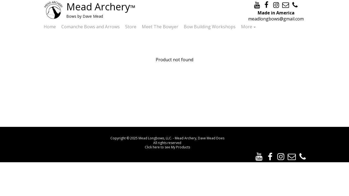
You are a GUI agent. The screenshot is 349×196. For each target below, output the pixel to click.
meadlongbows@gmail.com (276, 19)
